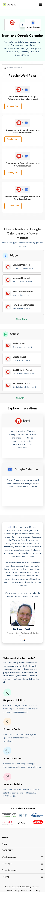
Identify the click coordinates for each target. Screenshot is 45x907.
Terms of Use (26, 906)
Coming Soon (13, 109)
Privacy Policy (12, 906)
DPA (36, 906)
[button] (40, 5)
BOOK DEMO (8, 858)
